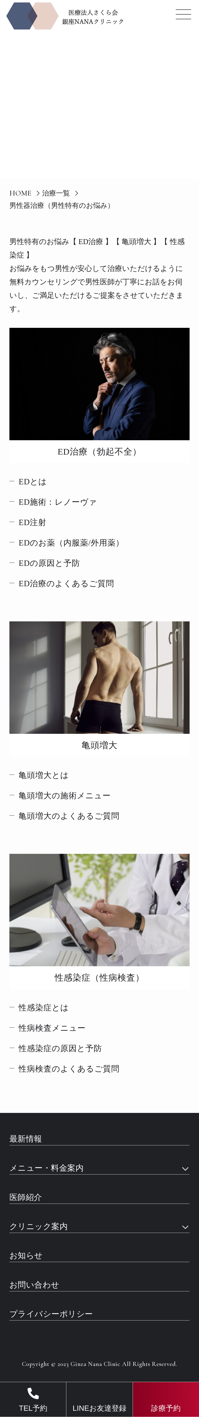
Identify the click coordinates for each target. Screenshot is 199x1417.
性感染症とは (44, 1007)
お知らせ (26, 1256)
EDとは (33, 481)
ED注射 (32, 522)
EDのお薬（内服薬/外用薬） (71, 542)
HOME (20, 193)
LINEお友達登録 (99, 1408)
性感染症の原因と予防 (60, 1048)
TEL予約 (33, 1408)
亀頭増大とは (44, 775)
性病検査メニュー (52, 1028)
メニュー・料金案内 (46, 1168)
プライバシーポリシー (51, 1314)
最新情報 (25, 1139)
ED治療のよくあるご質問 (66, 583)
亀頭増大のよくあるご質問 (69, 816)
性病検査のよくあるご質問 (69, 1068)
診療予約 (166, 1408)
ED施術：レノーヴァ (58, 502)
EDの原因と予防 (49, 563)
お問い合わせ (34, 1285)
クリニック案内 (38, 1226)
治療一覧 (56, 193)
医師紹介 (25, 1197)
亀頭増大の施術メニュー (65, 795)
